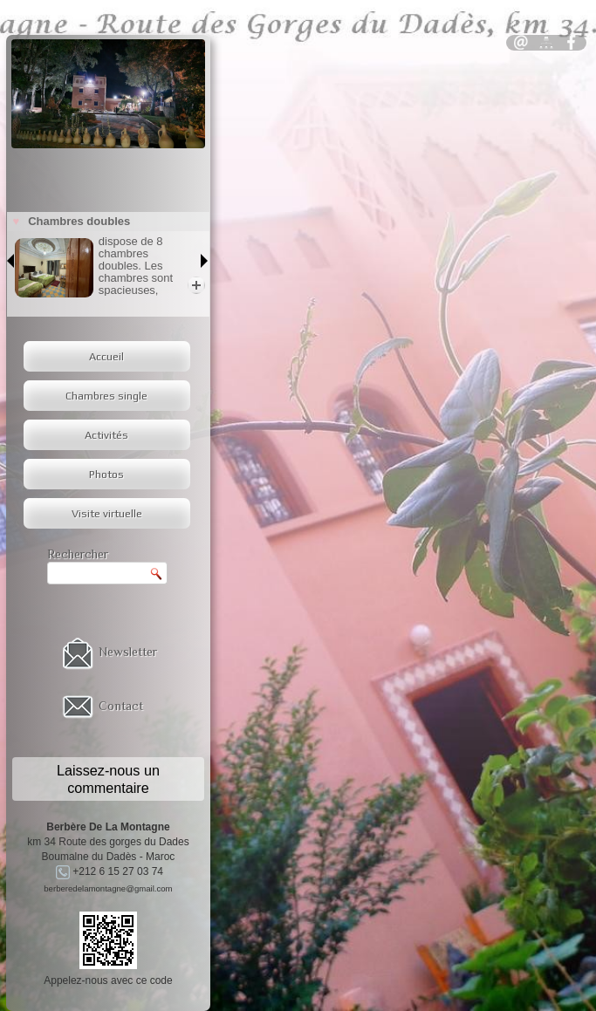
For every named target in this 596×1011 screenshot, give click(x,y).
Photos (106, 474)
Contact (121, 706)
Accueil (106, 356)
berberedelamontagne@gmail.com (108, 888)
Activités (106, 434)
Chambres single (106, 395)
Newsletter (128, 652)
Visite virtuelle (107, 513)
